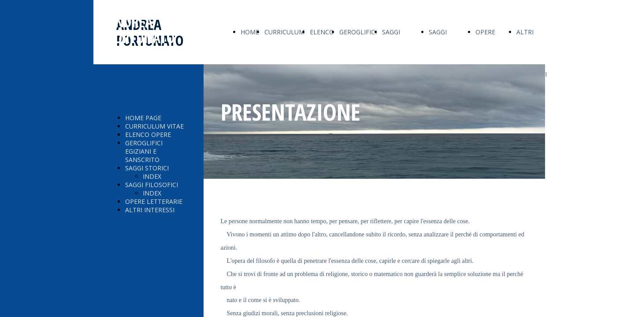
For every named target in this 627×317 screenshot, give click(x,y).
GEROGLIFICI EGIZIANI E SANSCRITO (144, 151)
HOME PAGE (143, 118)
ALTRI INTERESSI (149, 210)
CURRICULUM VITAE (154, 126)
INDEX (152, 176)
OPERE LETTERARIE (153, 201)
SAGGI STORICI (147, 168)
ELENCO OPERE (148, 134)
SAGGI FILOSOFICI (151, 185)
